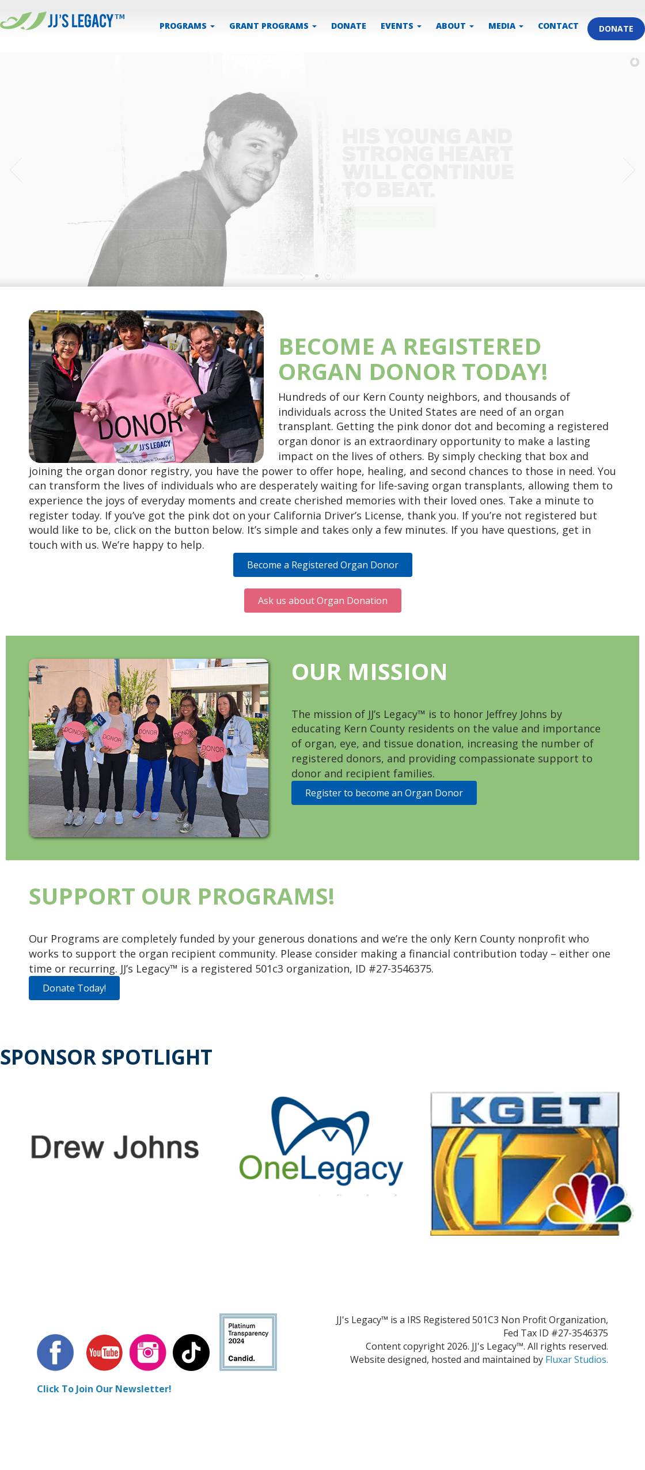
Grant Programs (273, 25)
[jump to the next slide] (627, 169)
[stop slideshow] (341, 276)
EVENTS (401, 25)
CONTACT (558, 25)
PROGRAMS (187, 25)
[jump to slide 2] (328, 276)
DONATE (348, 25)
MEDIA (505, 25)
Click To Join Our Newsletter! (104, 1388)
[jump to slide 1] (316, 276)
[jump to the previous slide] (17, 169)
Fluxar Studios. (576, 1359)
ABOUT (455, 25)
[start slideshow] (304, 276)
